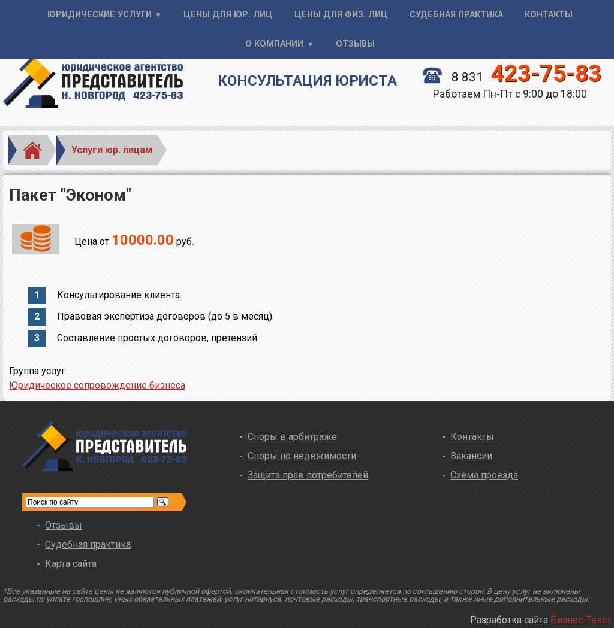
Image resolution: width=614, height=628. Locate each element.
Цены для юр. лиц (228, 15)
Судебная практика (456, 15)
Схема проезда (484, 475)
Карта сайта (71, 563)
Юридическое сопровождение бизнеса (97, 385)
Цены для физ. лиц (341, 15)
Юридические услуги (99, 15)
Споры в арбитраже (292, 436)
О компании (274, 44)
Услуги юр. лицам (111, 150)
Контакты (549, 15)
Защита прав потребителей (308, 475)
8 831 (512, 77)
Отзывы (355, 44)
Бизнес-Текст (580, 620)
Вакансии (471, 456)
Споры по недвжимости (302, 456)
